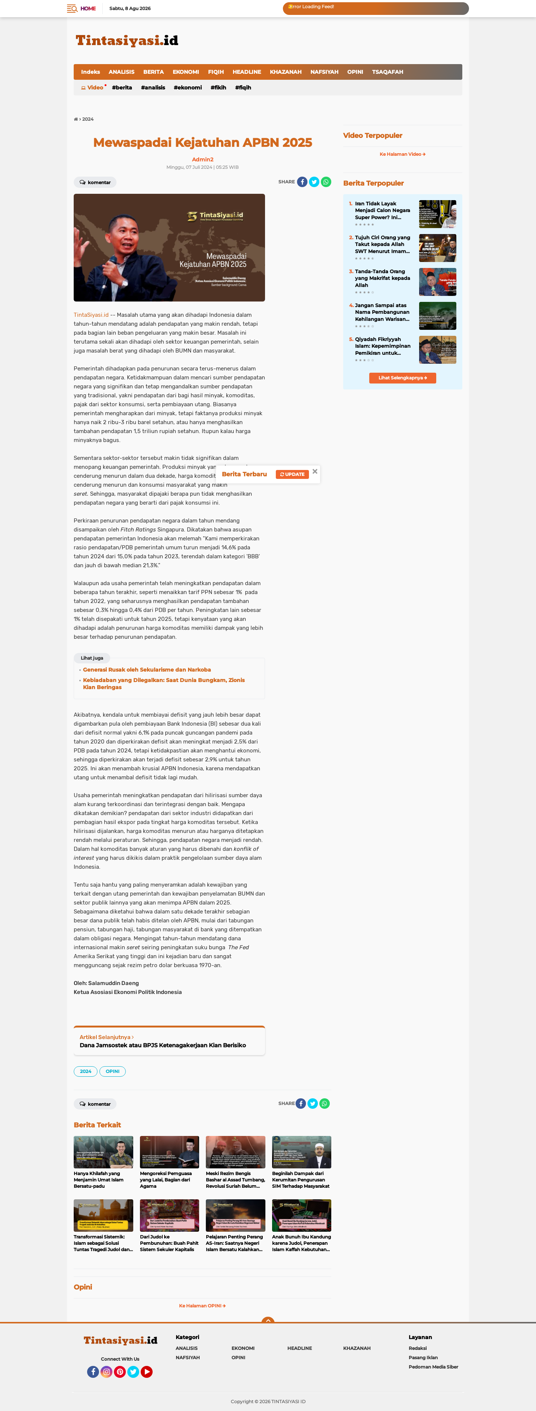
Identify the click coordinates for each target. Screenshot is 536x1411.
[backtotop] (268, 1323)
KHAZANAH (286, 72)
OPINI (355, 72)
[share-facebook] (302, 182)
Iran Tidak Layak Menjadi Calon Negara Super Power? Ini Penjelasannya (382, 211)
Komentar (95, 182)
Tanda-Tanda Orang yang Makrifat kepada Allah (382, 278)
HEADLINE (247, 72)
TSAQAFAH (387, 72)
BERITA (153, 72)
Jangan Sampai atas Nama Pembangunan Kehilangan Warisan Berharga (382, 312)
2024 (85, 1071)
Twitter (136, 1375)
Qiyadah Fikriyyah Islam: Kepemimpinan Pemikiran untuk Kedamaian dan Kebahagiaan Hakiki (383, 346)
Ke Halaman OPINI (202, 1306)
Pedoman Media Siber (433, 1367)
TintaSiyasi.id (91, 315)
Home (88, 8)
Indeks (90, 72)
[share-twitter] (314, 182)
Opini (83, 1287)
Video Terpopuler (372, 136)
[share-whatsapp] (326, 182)
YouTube (152, 1375)
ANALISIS (121, 72)
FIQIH (216, 72)
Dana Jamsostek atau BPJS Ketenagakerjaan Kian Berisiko (163, 1045)
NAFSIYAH (324, 72)
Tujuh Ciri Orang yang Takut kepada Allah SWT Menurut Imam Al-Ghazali (382, 244)
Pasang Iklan (423, 1357)
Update (292, 474)
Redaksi (418, 1348)
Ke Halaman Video (403, 154)
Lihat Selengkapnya (403, 378)
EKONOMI (186, 72)
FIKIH (220, 87)
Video (95, 87)
